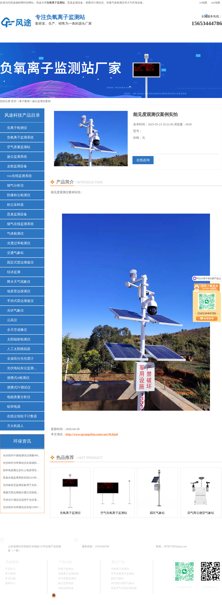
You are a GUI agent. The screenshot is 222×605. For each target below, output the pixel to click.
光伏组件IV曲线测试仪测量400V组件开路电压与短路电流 (22, 455)
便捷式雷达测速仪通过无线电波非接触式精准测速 (22, 492)
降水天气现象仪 (18, 281)
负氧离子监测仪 (70, 512)
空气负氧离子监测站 (113, 512)
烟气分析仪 (15, 185)
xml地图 (215, 2)
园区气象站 (157, 512)
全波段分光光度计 (20, 358)
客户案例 (96, 36)
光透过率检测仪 (18, 243)
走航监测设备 (17, 166)
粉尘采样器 (15, 205)
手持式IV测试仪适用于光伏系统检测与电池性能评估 (22, 499)
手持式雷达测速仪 (20, 301)
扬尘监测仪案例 (41, 101)
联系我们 (205, 36)
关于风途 (178, 36)
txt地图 (203, 2)
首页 (13, 101)
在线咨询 (143, 160)
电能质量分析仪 (18, 397)
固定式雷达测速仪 (20, 262)
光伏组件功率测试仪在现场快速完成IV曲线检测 (22, 463)
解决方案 (68, 36)
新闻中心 (150, 36)
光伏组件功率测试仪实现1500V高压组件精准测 (22, 507)
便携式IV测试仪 (19, 387)
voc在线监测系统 (19, 176)
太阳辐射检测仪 (18, 339)
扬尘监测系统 (17, 156)
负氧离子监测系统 (20, 137)
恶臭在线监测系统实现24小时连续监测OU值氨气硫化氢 (22, 477)
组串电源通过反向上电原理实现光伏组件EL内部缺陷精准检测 (22, 470)
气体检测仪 (15, 233)
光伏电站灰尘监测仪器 (22, 368)
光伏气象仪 (15, 310)
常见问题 (123, 36)
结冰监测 (13, 272)
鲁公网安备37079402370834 (70, 596)
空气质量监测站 (18, 147)
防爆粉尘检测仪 (18, 195)
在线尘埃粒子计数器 (22, 416)
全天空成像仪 (17, 330)
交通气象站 (15, 253)
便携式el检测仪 (18, 378)
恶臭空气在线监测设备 (124, 588)
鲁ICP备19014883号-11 (112, 596)
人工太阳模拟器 (18, 349)
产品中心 (41, 36)
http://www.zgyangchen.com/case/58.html (92, 434)
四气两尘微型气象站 (200, 512)
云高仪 (12, 320)
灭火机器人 (15, 426)
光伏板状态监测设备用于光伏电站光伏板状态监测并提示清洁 (22, 485)
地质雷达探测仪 (18, 291)
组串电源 (13, 406)
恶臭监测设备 (17, 214)
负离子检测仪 (17, 128)
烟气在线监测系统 (20, 224)
